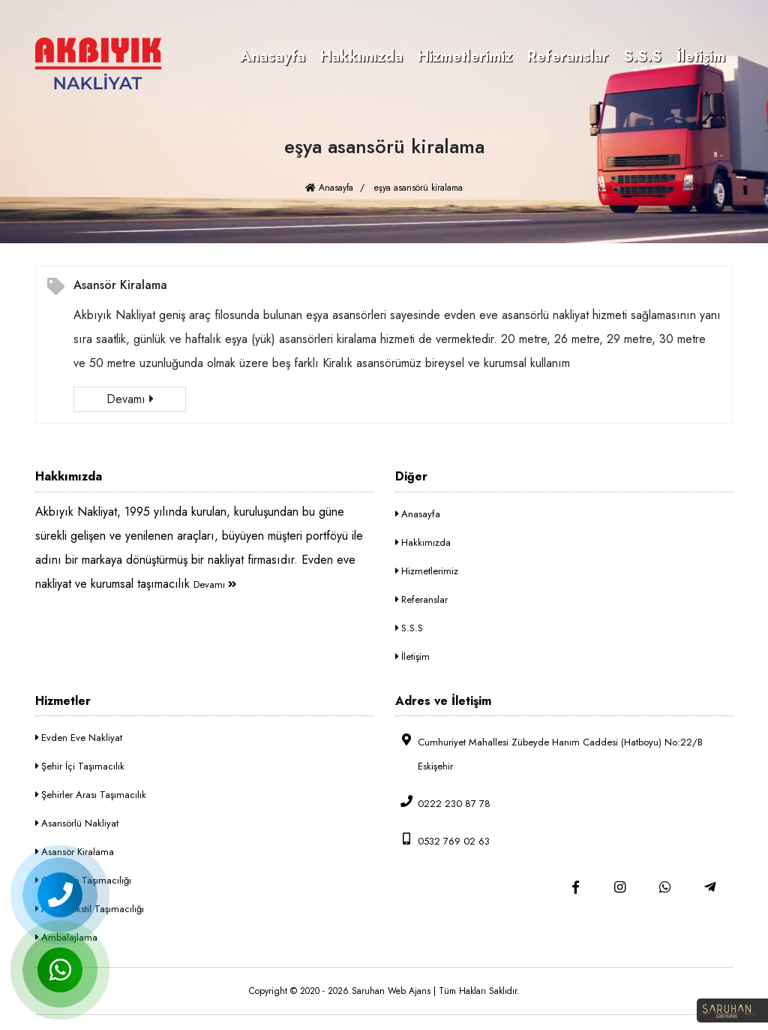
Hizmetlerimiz (465, 57)
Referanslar (567, 57)
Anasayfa (272, 57)
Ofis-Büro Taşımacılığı (83, 880)
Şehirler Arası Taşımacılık (90, 795)
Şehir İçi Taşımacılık (79, 766)
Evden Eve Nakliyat (78, 737)
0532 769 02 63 (442, 840)
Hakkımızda (361, 57)
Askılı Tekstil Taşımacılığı (89, 909)
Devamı (129, 399)
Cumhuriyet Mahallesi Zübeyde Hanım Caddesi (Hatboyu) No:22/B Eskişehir (549, 753)
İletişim (700, 57)
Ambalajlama (66, 937)
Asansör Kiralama (120, 285)
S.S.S (642, 57)
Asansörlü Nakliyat (76, 823)
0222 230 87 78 (442, 803)
